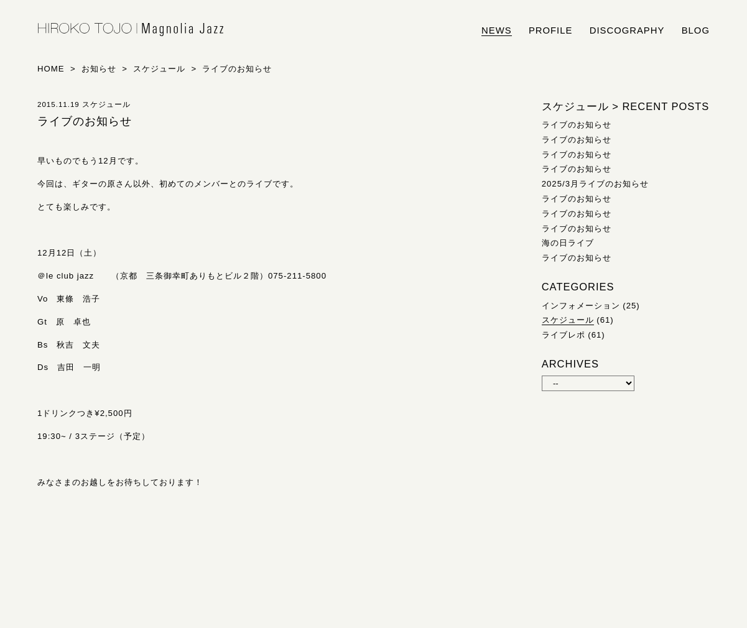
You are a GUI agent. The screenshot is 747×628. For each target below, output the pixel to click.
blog (696, 30)
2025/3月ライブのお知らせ (595, 183)
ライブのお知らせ (576, 124)
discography (627, 30)
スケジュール (568, 320)
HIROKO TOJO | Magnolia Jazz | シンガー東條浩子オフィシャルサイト (130, 30)
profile (550, 30)
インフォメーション (581, 305)
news (496, 30)
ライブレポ (563, 334)
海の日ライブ (568, 242)
